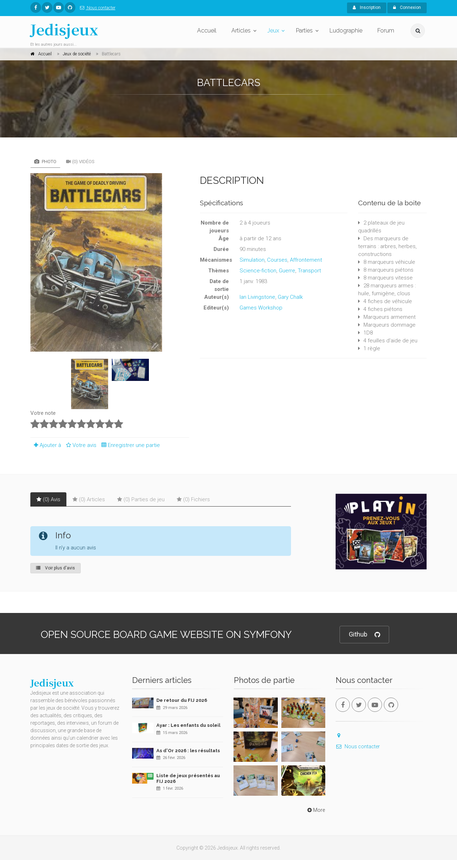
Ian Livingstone (257, 297)
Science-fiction (258, 270)
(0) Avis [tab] (48, 499)
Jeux (273, 30)
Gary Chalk (290, 297)
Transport (309, 270)
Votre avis (80, 445)
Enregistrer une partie (129, 445)
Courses (277, 260)
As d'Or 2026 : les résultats (188, 750)
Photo (45, 161)
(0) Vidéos (80, 161)
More (315, 810)
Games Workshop (261, 308)
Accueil (206, 30)
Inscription (367, 7)
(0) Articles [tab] (88, 499)
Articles (241, 30)
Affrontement (306, 260)
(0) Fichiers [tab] (193, 499)
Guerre (287, 270)
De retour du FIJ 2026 (181, 700)
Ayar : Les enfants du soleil (188, 725)
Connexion (407, 7)
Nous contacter (96, 7)
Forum (385, 30)
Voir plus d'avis (55, 567)
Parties (304, 30)
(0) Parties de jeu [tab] (141, 499)
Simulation (252, 260)
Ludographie (346, 30)
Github (364, 634)
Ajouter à (45, 445)
